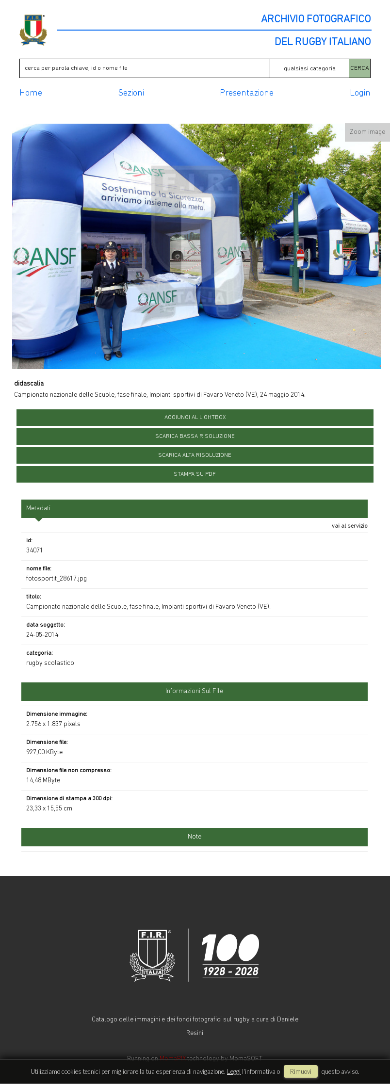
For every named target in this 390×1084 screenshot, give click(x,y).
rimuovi (300, 1071)
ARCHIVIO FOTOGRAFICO (316, 20)
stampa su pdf (195, 474)
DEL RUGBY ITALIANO (323, 42)
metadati (38, 508)
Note (194, 837)
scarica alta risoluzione (194, 455)
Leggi (234, 1071)
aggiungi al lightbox (195, 418)
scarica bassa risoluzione (195, 436)
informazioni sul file (194, 691)
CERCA (359, 68)
